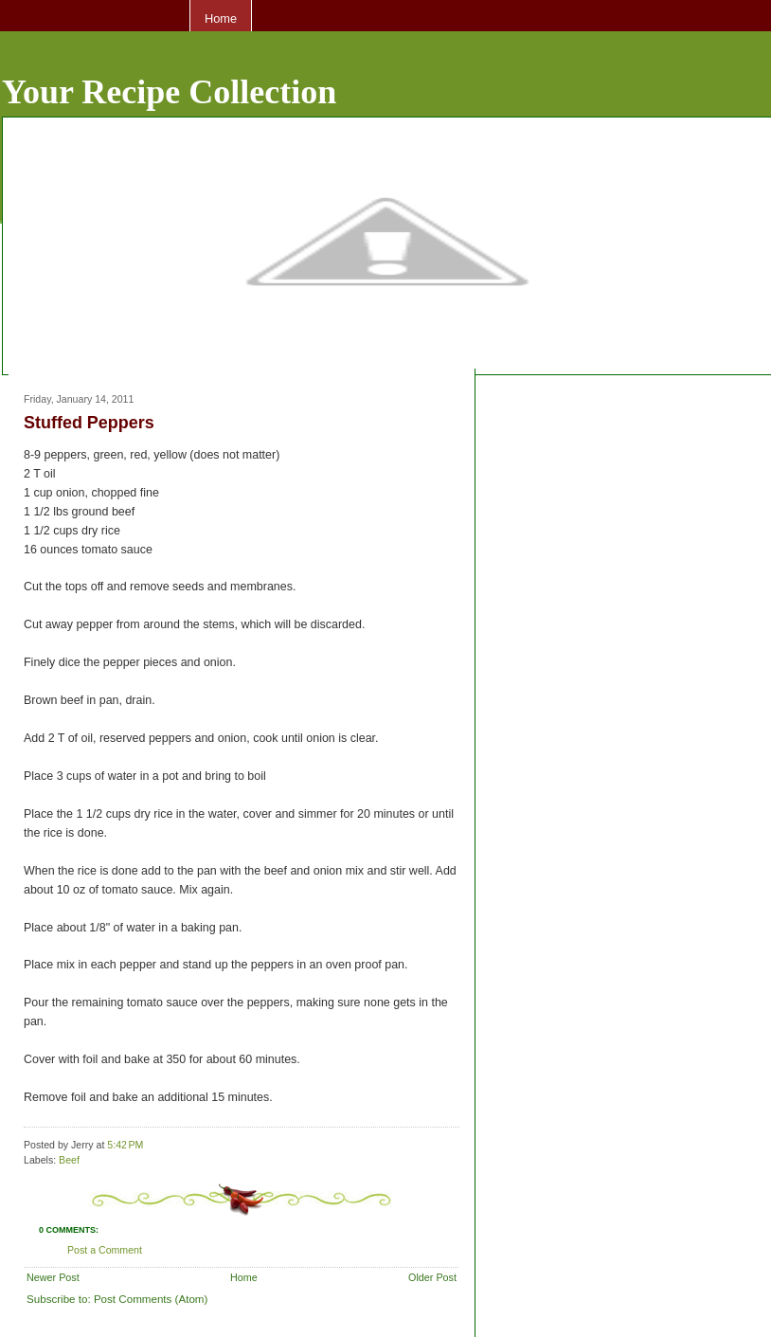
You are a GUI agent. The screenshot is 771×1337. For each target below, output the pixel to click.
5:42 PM (125, 1144)
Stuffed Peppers (89, 422)
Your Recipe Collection (169, 92)
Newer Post (53, 1277)
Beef (69, 1159)
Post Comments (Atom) (150, 1298)
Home (221, 18)
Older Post (432, 1277)
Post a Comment (104, 1250)
